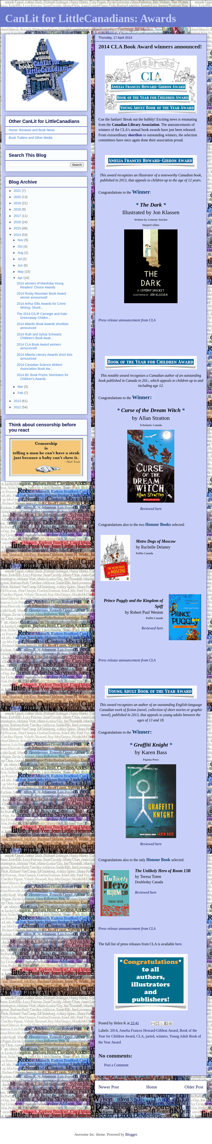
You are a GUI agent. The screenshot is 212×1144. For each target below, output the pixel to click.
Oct (20, 246)
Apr (20, 278)
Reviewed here (150, 509)
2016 (18, 222)
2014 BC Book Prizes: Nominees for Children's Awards (42, 377)
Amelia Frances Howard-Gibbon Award (148, 1030)
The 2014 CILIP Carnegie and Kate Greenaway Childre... (42, 316)
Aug (20, 253)
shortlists (135, 135)
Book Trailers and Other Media (30, 137)
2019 (18, 203)
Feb (20, 393)
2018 (18, 209)
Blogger (131, 1134)
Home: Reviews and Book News (32, 130)
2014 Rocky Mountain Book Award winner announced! (41, 295)
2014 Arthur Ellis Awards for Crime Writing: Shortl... (41, 305)
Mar (20, 386)
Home (151, 1087)
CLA (140, 1036)
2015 (18, 228)
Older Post (193, 1087)
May (20, 271)
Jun (20, 265)
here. (179, 944)
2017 (18, 216)
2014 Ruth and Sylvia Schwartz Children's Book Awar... (39, 336)
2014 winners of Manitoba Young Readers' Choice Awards (40, 285)
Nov (20, 240)
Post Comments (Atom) (160, 1104)
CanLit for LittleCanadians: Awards (90, 18)
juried (150, 1036)
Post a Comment (116, 1065)
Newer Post (108, 1087)
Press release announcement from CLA (127, 929)
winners (162, 1036)
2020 (18, 197)
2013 (18, 401)
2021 (18, 191)
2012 (18, 407)
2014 (113, 1030)
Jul (20, 259)
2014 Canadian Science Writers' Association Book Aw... (40, 366)
